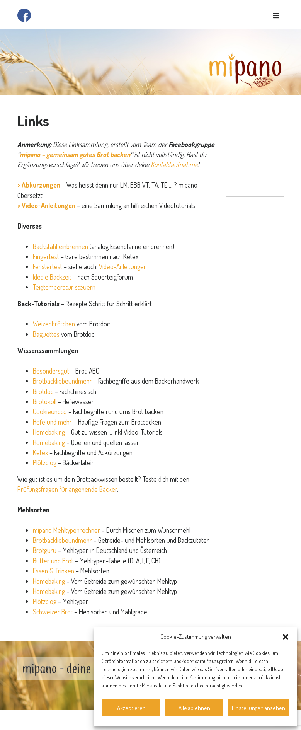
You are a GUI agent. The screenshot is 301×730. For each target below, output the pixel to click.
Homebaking (49, 432)
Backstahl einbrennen (60, 246)
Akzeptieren (131, 707)
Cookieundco (50, 411)
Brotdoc (43, 391)
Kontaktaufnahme (174, 164)
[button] (285, 637)
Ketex (40, 452)
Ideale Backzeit (52, 277)
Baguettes (46, 334)
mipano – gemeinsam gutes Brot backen (75, 154)
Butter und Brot (53, 560)
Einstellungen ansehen (258, 707)
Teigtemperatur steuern (64, 287)
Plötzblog (44, 462)
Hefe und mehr (52, 422)
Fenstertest (47, 266)
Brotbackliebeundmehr (62, 381)
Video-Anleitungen (123, 266)
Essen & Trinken (53, 570)
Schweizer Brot (53, 611)
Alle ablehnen (194, 707)
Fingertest (46, 256)
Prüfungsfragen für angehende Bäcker (67, 489)
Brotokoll (44, 401)
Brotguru (44, 550)
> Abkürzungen (38, 185)
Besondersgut (51, 371)
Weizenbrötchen (54, 323)
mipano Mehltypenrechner (66, 530)
